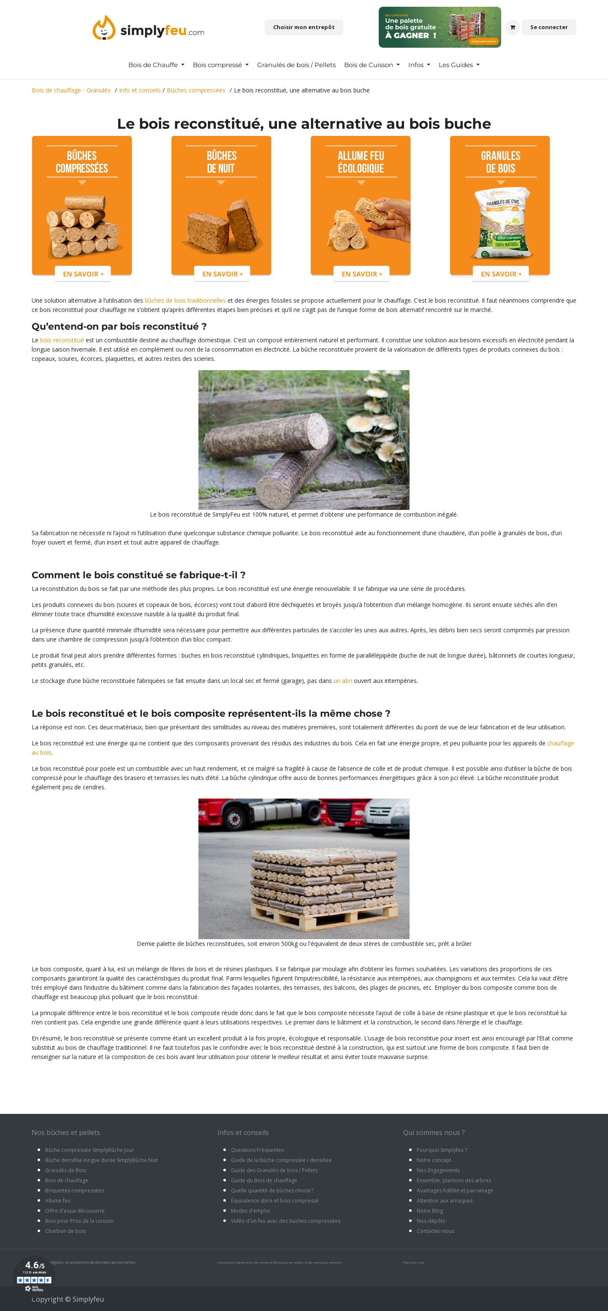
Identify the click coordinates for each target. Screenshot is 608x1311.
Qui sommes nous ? (434, 1132)
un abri (343, 681)
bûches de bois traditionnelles (185, 300)
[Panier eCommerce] (512, 27)
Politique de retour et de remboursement (307, 1262)
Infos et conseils (243, 1132)
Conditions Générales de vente (242, 1262)
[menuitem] (156, 65)
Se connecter (549, 27)
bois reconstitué (62, 340)
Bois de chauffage (66, 1180)
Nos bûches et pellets (66, 1132)
